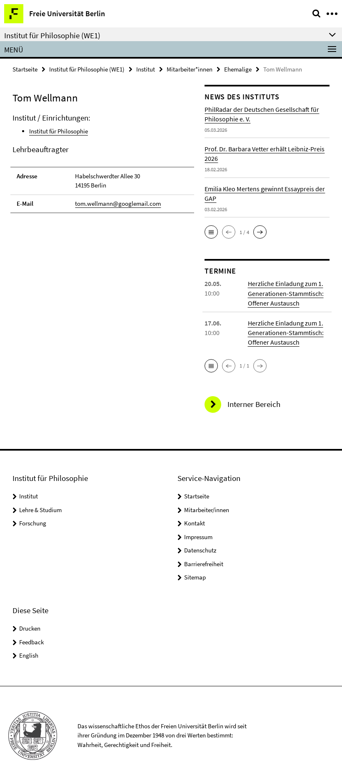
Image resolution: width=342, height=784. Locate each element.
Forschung (32, 523)
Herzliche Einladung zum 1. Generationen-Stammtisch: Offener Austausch (286, 293)
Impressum (198, 536)
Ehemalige (238, 69)
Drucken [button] (29, 627)
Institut (145, 69)
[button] (211, 232)
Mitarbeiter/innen (206, 509)
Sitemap (195, 577)
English (28, 654)
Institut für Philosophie (58, 131)
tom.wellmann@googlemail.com (118, 203)
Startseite (24, 69)
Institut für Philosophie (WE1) (87, 69)
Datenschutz (200, 550)
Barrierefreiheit (203, 563)
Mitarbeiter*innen (189, 69)
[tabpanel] (102, 163)
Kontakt (194, 523)
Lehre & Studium (40, 509)
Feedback (31, 641)
